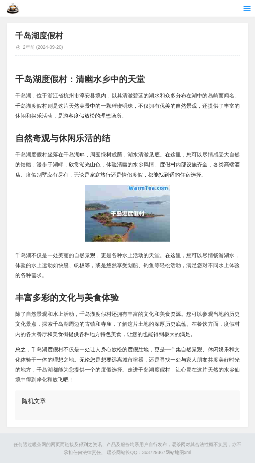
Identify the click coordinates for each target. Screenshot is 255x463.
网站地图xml (178, 452)
